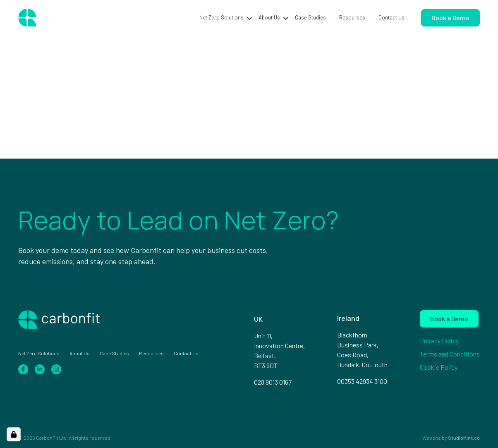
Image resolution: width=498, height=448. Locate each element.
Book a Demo (450, 18)
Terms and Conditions (450, 354)
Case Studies (310, 17)
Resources (352, 17)
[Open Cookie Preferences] (14, 434)
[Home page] (57, 18)
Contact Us (391, 17)
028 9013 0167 (273, 382)
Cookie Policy (438, 367)
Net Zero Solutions (221, 17)
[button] (249, 18)
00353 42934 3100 (362, 381)
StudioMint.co (464, 438)
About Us (269, 17)
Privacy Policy (439, 340)
